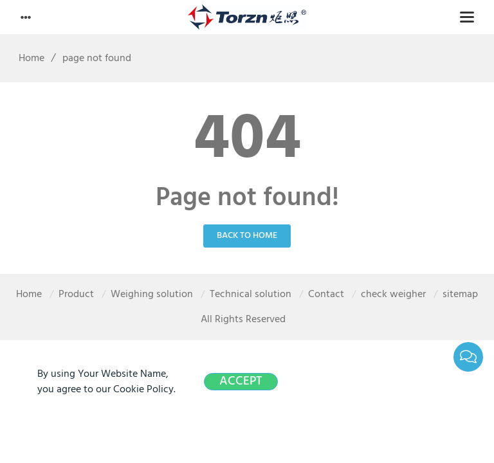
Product (76, 294)
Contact (326, 294)
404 (247, 140)
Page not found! (247, 198)
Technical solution (250, 294)
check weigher (393, 294)
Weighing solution (152, 294)
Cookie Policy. (144, 389)
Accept (240, 381)
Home (27, 58)
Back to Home (247, 235)
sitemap (460, 294)
